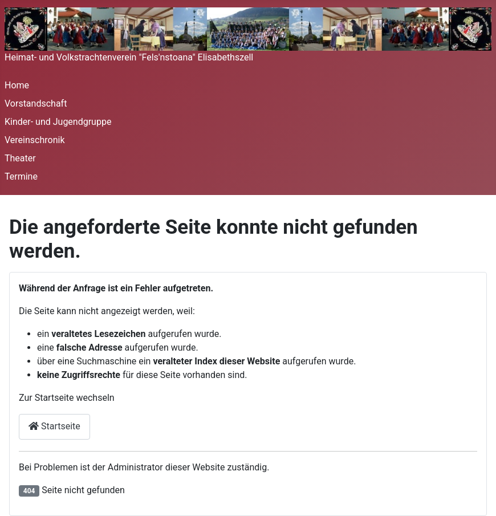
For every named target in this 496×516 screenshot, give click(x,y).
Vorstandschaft (36, 103)
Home (17, 85)
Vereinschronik (34, 140)
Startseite (54, 426)
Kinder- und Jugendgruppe (58, 121)
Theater (20, 158)
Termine (21, 176)
